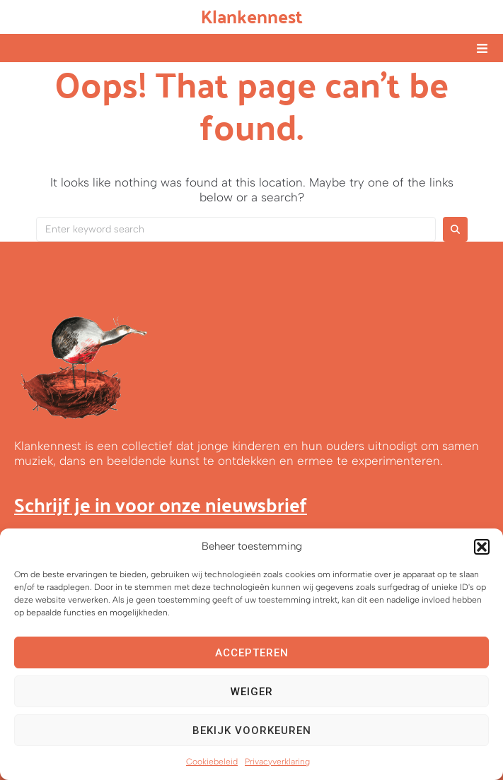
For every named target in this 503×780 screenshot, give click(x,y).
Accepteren (252, 652)
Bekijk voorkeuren (251, 730)
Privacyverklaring (277, 762)
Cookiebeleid (212, 762)
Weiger (252, 691)
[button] (482, 547)
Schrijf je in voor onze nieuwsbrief (160, 504)
